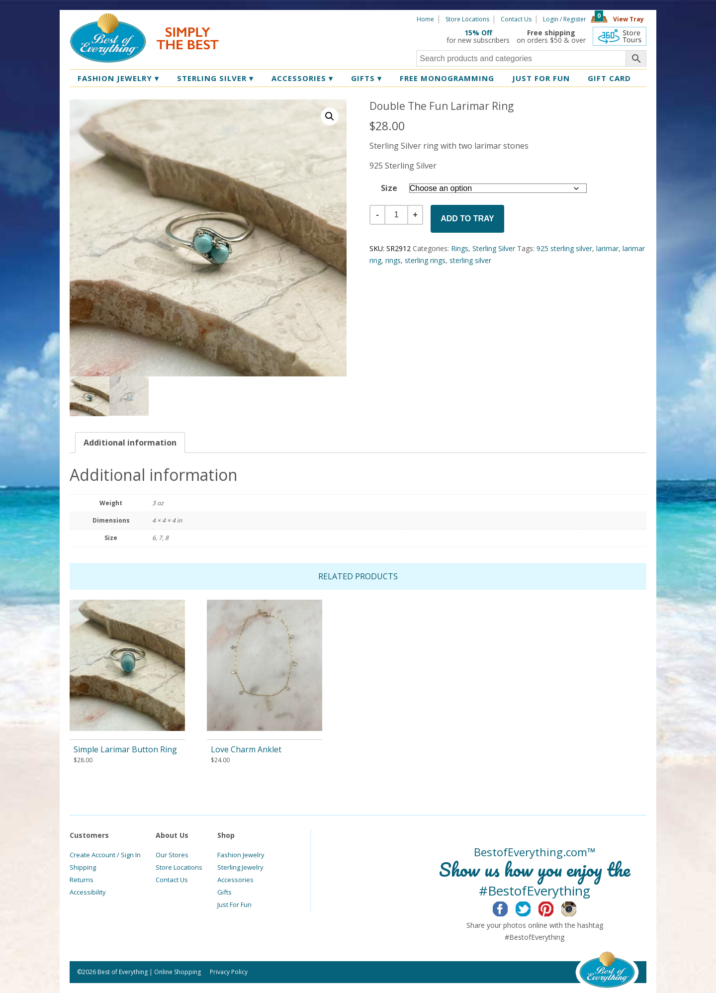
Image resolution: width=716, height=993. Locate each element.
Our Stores (172, 854)
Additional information (130, 442)
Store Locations (467, 19)
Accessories (302, 78)
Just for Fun (541, 78)
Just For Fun (234, 904)
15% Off (478, 32)
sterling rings (425, 260)
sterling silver (470, 260)
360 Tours (619, 36)
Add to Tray (467, 218)
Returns (81, 879)
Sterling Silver (215, 78)
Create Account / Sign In (105, 854)
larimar (607, 248)
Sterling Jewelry (240, 867)
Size (389, 187)
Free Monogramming (447, 78)
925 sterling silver (564, 248)
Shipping (83, 867)
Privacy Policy (229, 972)
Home (425, 19)
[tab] (130, 442)
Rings (459, 248)
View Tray (628, 19)
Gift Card (609, 78)
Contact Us (516, 19)
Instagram (576, 907)
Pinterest (553, 907)
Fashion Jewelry (118, 78)
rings (393, 260)
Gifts (366, 78)
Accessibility (88, 892)
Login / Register (564, 19)
